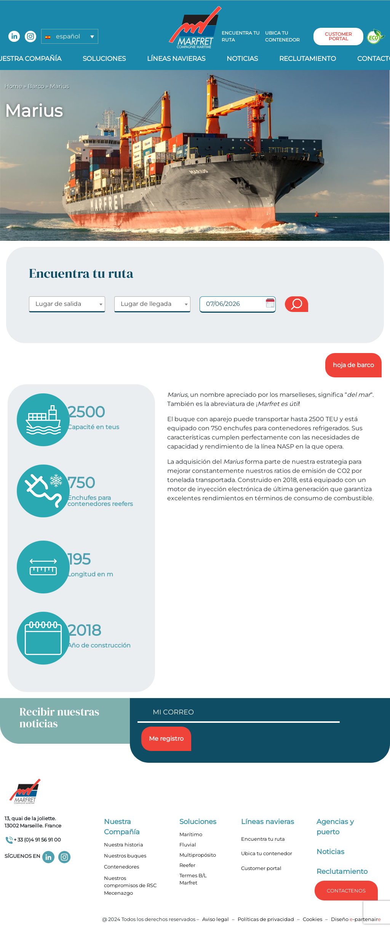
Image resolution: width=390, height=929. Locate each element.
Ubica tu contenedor (282, 36)
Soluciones (104, 58)
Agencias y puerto (335, 827)
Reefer (187, 865)
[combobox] (67, 304)
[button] (69, 36)
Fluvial (187, 845)
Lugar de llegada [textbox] (146, 303)
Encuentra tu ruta (241, 36)
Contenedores (121, 867)
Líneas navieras (176, 58)
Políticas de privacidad (266, 919)
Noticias (242, 58)
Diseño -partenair (356, 919)
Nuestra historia (123, 845)
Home (13, 86)
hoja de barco (353, 365)
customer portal (338, 36)
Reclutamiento (307, 58)
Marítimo (190, 834)
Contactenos (346, 891)
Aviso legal (215, 919)
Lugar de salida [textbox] (58, 303)
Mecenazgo (118, 893)
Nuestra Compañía (122, 827)
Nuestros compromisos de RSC (130, 882)
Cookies (312, 919)
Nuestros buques (125, 856)
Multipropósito (197, 855)
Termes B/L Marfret (193, 879)
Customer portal (261, 868)
